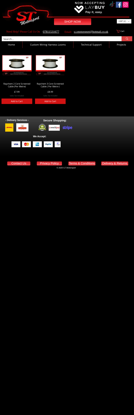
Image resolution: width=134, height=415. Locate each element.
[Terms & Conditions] (81, 163)
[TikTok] (112, 5)
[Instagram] (126, 5)
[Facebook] (119, 5)
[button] (124, 21)
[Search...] (59, 39)
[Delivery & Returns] (114, 163)
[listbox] (124, 21)
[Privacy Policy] (49, 163)
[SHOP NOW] (72, 21)
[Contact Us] (18, 163)
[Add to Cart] (17, 101)
